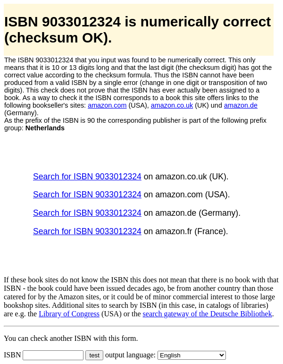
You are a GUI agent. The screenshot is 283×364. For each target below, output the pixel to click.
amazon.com (107, 105)
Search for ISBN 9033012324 (87, 176)
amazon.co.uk (172, 105)
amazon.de (241, 105)
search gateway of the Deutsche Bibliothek (207, 314)
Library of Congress (69, 314)
